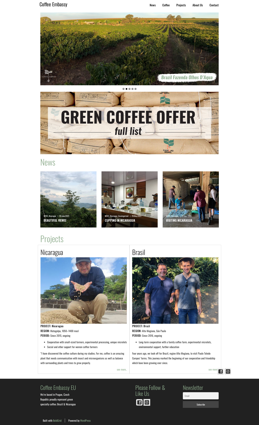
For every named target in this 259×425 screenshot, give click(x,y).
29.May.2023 (136, 215)
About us (197, 5)
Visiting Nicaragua (179, 220)
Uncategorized (123, 215)
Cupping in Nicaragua (120, 220)
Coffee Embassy (53, 4)
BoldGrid (57, 421)
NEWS (46, 215)
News (153, 5)
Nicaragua (52, 215)
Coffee (166, 5)
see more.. (122, 369)
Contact (214, 5)
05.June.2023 (64, 215)
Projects (181, 5)
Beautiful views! (55, 220)
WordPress (85, 421)
